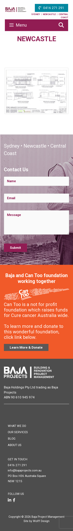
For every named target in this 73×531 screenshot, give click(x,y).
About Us (14, 445)
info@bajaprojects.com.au (24, 470)
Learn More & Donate (26, 347)
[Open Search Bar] (61, 25)
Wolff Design (41, 521)
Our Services (18, 432)
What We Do (17, 426)
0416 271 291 (53, 8)
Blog (11, 438)
